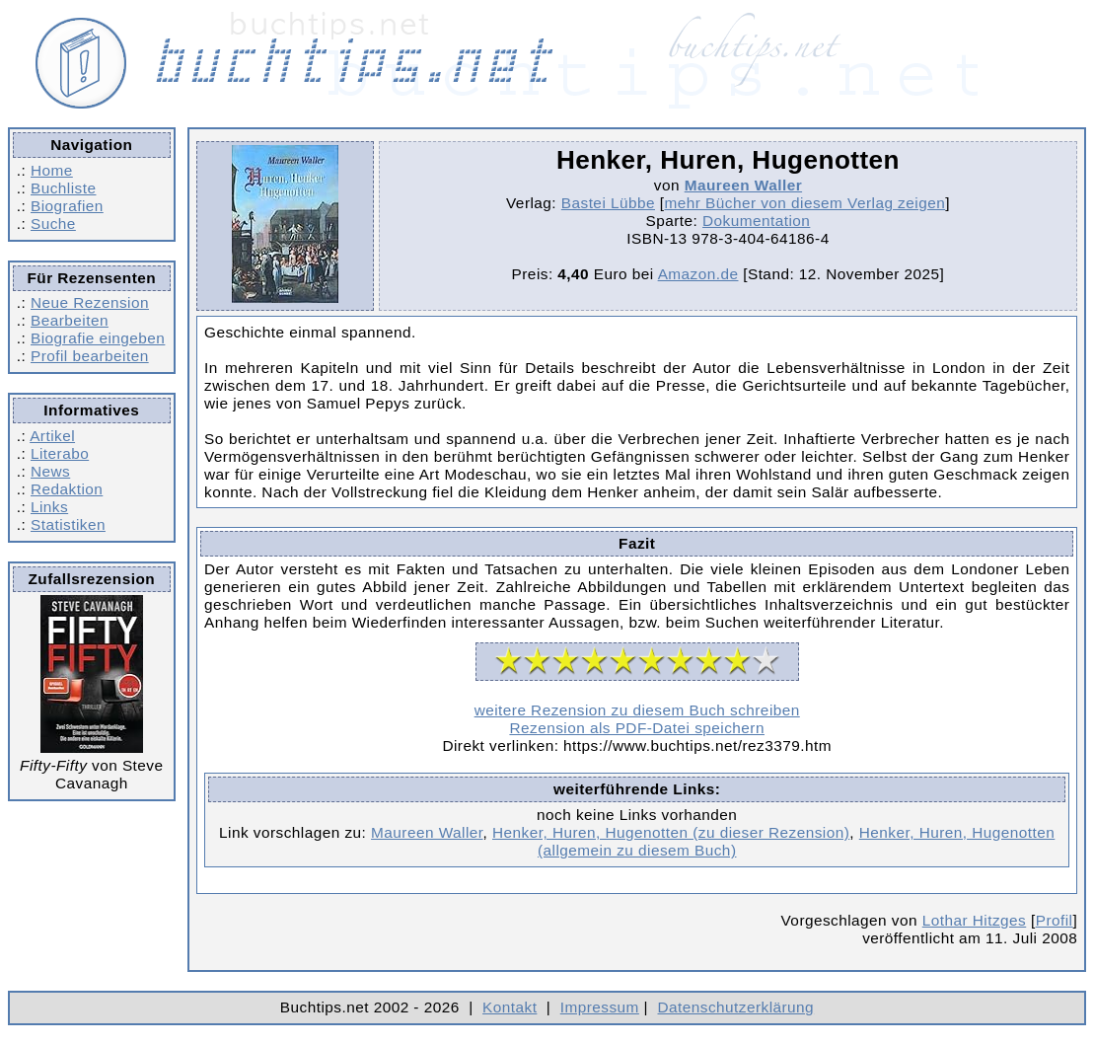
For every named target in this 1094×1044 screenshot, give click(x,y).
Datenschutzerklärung (736, 1007)
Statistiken (68, 524)
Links (49, 506)
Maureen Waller (743, 185)
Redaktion (67, 489)
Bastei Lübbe (608, 202)
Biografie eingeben (98, 338)
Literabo (60, 453)
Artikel (52, 435)
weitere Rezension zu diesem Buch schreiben (637, 710)
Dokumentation (756, 220)
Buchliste (63, 188)
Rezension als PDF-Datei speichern (637, 727)
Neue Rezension (90, 302)
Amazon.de (698, 273)
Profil (1054, 920)
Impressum (599, 1007)
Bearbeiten (70, 320)
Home (52, 170)
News (50, 471)
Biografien (67, 205)
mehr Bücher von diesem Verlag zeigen (804, 202)
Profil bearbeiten (90, 355)
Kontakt (509, 1007)
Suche (53, 223)
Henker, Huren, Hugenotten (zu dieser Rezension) (670, 832)
